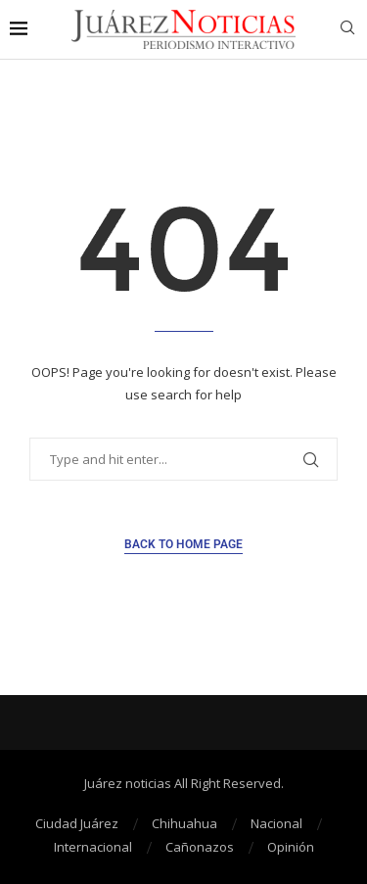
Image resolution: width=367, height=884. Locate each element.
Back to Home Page (183, 544)
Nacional (276, 823)
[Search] (347, 30)
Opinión (290, 847)
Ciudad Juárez (76, 823)
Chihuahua (184, 823)
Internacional (93, 847)
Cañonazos (199, 847)
